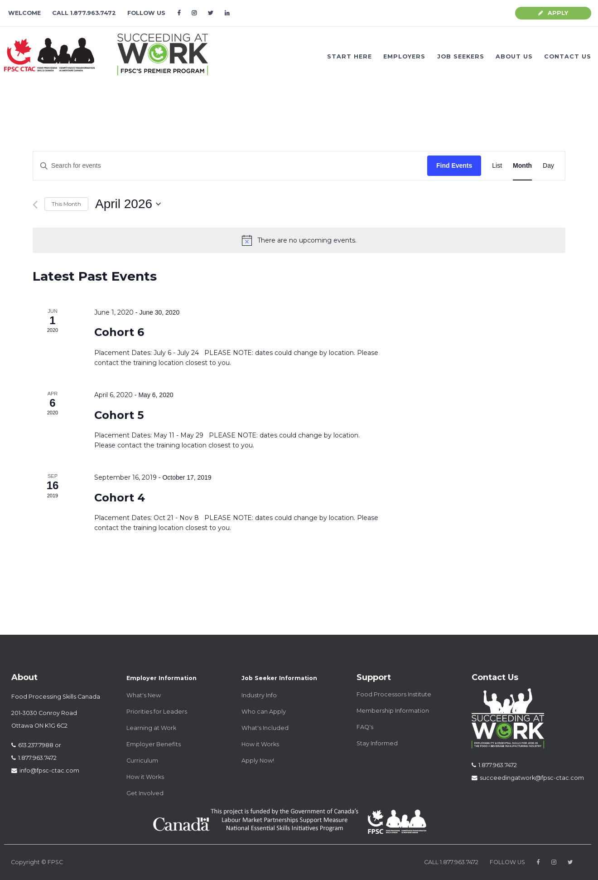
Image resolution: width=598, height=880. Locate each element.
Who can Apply (263, 711)
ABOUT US (514, 56)
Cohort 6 (119, 332)
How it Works (145, 776)
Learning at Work (151, 727)
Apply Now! (257, 760)
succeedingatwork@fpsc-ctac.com (528, 777)
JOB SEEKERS (460, 56)
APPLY (553, 13)
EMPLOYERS (404, 56)
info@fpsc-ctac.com (45, 770)
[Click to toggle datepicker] (128, 204)
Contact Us (495, 677)
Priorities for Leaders (156, 711)
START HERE (349, 56)
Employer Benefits (153, 744)
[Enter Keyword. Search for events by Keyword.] (230, 165)
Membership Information (393, 710)
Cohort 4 (119, 497)
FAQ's (365, 727)
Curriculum (142, 760)
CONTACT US (567, 56)
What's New (143, 695)
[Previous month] (35, 204)
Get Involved (145, 793)
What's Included (265, 727)
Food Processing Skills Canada (55, 696)
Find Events (454, 165)
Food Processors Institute (394, 694)
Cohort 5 (119, 415)
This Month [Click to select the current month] (66, 203)
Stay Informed (377, 743)
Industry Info (259, 695)
